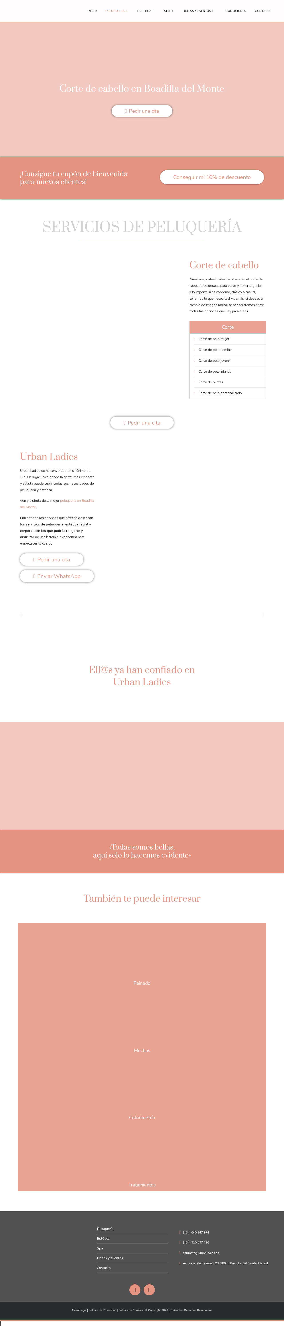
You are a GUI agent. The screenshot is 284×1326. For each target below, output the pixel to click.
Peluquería (105, 1227)
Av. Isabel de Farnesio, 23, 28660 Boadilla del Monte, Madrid (223, 1262)
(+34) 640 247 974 (194, 1231)
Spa (100, 1247)
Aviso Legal (78, 1309)
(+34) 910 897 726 (194, 1241)
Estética (103, 1237)
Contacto (104, 1266)
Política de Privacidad (102, 1309)
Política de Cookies (131, 1309)
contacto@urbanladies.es (199, 1252)
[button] (21, 613)
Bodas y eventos (110, 1257)
